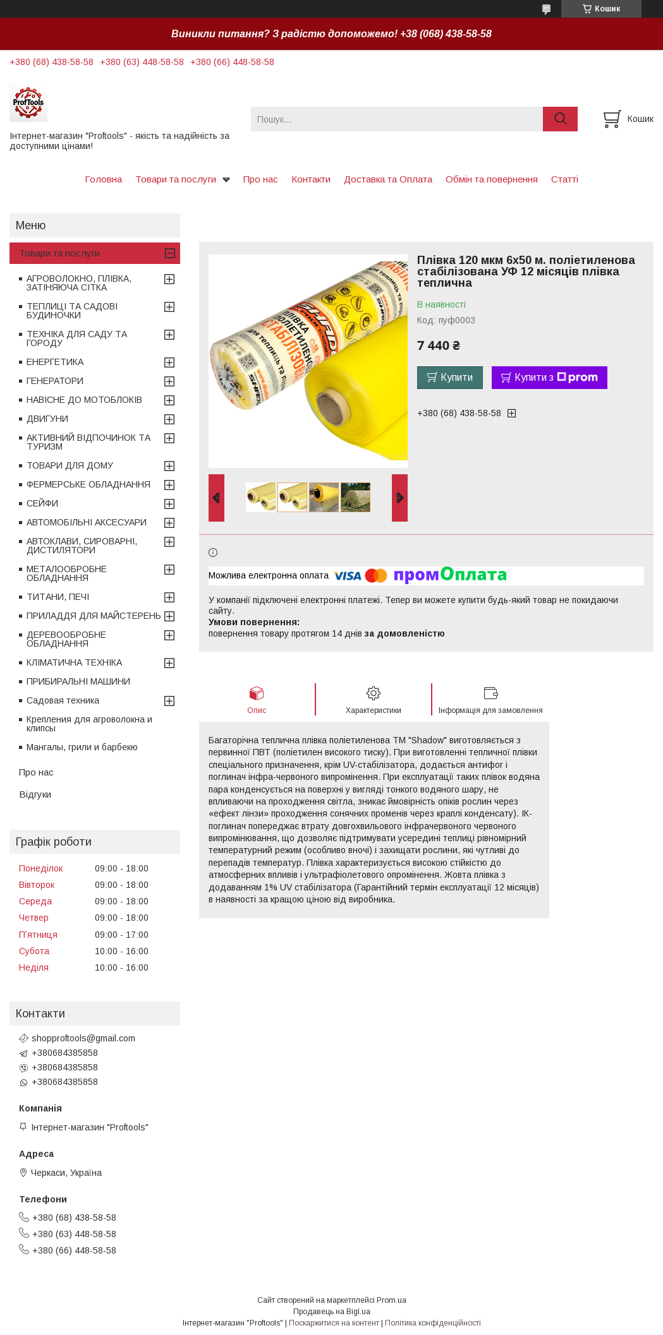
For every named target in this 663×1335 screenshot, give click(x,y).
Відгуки (35, 794)
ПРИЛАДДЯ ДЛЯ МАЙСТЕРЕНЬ (94, 616)
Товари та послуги (175, 179)
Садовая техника (63, 700)
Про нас (260, 179)
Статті (564, 179)
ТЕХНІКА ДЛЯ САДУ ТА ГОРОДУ (77, 338)
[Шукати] (560, 119)
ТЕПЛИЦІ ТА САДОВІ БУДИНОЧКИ (72, 310)
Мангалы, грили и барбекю (82, 747)
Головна (103, 179)
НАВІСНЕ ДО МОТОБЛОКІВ (84, 400)
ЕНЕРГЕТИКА (55, 362)
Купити (457, 377)
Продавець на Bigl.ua (331, 1311)
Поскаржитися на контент (334, 1323)
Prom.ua (391, 1300)
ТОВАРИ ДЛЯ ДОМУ (70, 465)
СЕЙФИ (42, 503)
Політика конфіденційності (433, 1323)
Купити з (556, 377)
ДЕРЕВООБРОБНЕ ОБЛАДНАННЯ (66, 639)
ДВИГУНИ (47, 419)
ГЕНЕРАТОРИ (55, 381)
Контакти (311, 179)
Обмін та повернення (492, 179)
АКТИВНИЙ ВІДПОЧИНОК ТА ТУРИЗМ (88, 442)
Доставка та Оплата (388, 179)
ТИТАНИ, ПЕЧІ (58, 597)
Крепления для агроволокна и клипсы (89, 723)
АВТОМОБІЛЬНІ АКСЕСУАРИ (87, 522)
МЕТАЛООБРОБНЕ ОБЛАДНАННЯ (67, 573)
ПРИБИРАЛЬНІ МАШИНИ (78, 681)
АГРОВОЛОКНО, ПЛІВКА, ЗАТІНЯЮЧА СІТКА (79, 282)
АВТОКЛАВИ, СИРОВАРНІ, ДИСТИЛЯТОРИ (82, 545)
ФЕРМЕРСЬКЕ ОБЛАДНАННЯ (88, 484)
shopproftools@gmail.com (83, 1038)
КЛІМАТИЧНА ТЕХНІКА (74, 662)
